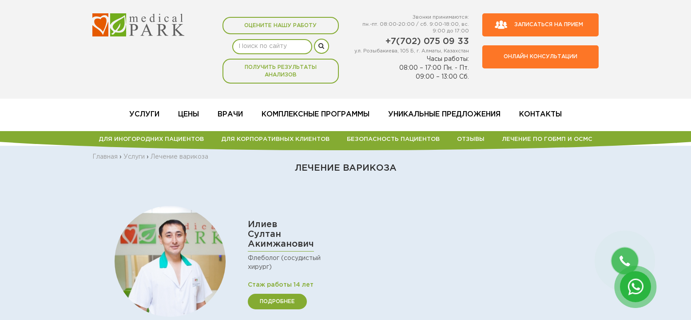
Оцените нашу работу (280, 25)
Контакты (540, 114)
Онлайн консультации (540, 56)
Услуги (144, 114)
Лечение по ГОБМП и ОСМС (547, 139)
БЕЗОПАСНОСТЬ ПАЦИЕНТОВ (393, 139)
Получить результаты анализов (281, 71)
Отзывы (470, 139)
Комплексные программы (315, 114)
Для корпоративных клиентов (275, 139)
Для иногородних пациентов (151, 139)
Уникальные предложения (444, 114)
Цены (188, 114)
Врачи (230, 114)
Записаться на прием (538, 25)
